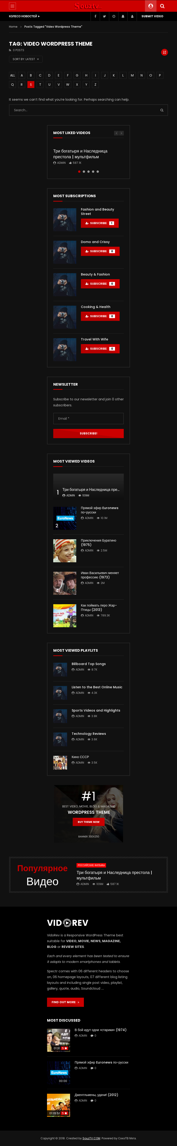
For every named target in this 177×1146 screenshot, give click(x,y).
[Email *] (88, 418)
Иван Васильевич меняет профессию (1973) (100, 575)
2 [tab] (84, 171)
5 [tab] (98, 171)
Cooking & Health (95, 307)
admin (61, 163)
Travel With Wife (94, 339)
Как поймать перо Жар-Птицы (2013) (99, 607)
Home (13, 27)
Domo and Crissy (95, 242)
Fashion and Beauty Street (97, 211)
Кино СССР (80, 757)
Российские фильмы (91, 865)
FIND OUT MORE (65, 1002)
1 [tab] (79, 171)
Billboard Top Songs (89, 664)
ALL (12, 75)
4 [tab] (93, 171)
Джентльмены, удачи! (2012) (96, 1095)
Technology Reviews (89, 733)
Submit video (152, 16)
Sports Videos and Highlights (96, 710)
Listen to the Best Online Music (97, 687)
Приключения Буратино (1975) (98, 542)
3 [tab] (88, 171)
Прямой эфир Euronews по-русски (99, 510)
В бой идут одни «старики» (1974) (101, 1030)
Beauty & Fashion (95, 274)
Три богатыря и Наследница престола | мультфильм (80, 153)
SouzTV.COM (91, 1138)
